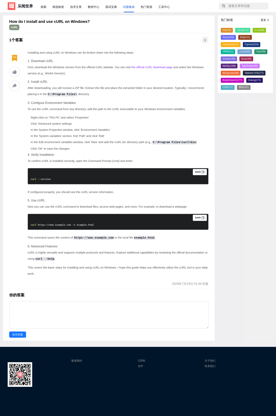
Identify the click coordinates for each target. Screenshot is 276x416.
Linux (244, 51)
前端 (245, 37)
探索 (43, 6)
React (228, 37)
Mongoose (231, 73)
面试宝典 (111, 6)
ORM (228, 51)
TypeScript (250, 66)
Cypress (252, 44)
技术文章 (76, 6)
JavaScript (231, 44)
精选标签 (58, 6)
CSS (228, 87)
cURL (14, 27)
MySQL (229, 66)
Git (227, 30)
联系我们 (210, 366)
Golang (254, 80)
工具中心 (164, 6)
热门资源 (146, 6)
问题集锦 (129, 6)
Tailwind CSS (254, 73)
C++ (259, 30)
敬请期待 (76, 360)
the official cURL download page (151, 67)
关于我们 (210, 360)
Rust (246, 58)
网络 (244, 87)
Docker (229, 58)
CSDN (141, 360)
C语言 (243, 30)
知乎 (140, 366)
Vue (261, 51)
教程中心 (93, 6)
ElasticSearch (232, 80)
